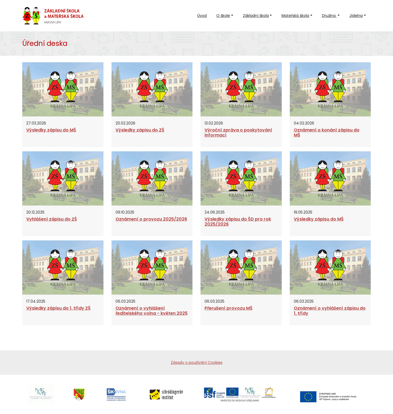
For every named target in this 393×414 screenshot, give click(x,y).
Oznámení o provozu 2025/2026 (151, 219)
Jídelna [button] (356, 15)
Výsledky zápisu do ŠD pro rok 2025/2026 (238, 221)
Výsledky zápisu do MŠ (51, 130)
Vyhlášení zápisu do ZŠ (51, 219)
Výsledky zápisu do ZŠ (140, 130)
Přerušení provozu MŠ (229, 308)
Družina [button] (329, 15)
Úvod (202, 15)
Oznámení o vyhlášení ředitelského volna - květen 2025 (152, 310)
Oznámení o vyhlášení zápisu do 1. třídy (330, 310)
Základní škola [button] (256, 15)
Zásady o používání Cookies (197, 362)
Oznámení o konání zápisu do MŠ (326, 132)
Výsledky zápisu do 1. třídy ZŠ (58, 308)
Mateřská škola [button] (295, 15)
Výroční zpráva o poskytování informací (238, 132)
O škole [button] (223, 15)
